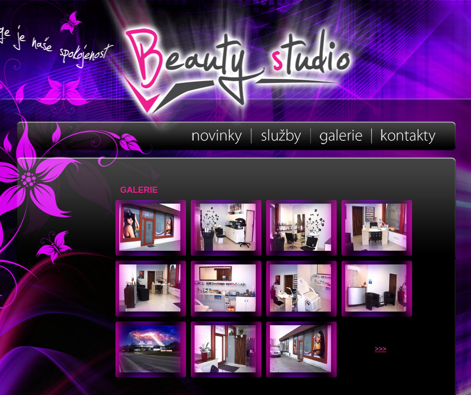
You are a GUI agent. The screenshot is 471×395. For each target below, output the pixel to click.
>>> (381, 349)
